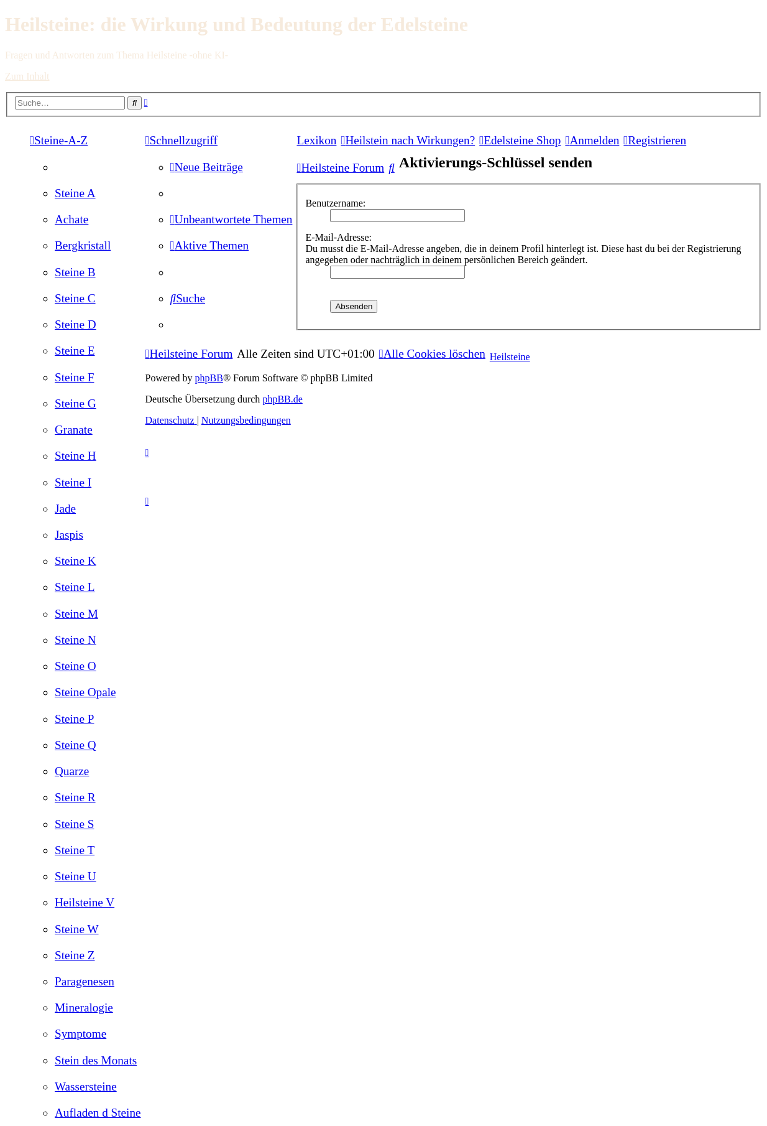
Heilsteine (510, 356)
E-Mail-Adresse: (338, 237)
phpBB (209, 378)
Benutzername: (335, 203)
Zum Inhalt (27, 76)
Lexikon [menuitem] (316, 140)
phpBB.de (282, 399)
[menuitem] (75, 193)
